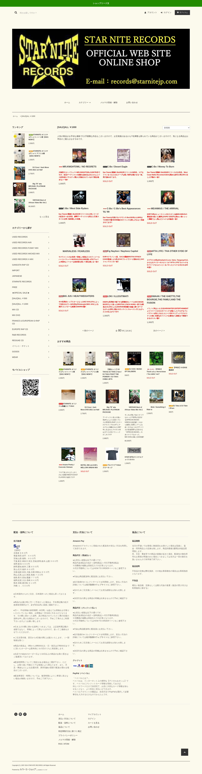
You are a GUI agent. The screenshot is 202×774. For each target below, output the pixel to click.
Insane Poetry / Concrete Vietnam (66, 466)
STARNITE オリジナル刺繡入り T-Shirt (67, 405)
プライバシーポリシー (68, 735)
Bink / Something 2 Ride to (156, 408)
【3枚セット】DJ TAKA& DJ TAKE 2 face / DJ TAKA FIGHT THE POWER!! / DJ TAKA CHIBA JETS (112, 374)
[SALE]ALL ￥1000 (28, 116)
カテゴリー (85, 102)
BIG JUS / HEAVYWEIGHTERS (76, 296)
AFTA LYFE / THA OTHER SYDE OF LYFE (167, 253)
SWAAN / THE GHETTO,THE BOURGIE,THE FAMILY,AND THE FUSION (164, 299)
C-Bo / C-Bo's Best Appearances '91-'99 (122, 210)
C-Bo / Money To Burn (160, 166)
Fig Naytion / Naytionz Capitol (120, 251)
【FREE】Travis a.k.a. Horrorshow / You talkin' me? (156, 371)
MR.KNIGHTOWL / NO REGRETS (78, 166)
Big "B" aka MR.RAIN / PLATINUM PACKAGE (37, 186)
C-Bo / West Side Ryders (73, 208)
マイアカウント (94, 714)
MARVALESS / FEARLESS (74, 251)
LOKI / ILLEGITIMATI (115, 296)
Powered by (29, 769)
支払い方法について (67, 719)
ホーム (67, 102)
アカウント (152, 12)
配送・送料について (67, 723)
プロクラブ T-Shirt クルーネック (112, 466)
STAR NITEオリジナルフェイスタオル (134, 458)
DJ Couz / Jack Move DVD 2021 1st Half (39, 168)
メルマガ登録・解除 (108, 102)
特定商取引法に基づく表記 (69, 731)
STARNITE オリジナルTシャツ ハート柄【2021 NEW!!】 (38, 137)
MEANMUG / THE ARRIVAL (163, 208)
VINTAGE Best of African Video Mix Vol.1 (38, 201)
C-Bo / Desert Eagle (115, 166)
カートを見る (93, 723)
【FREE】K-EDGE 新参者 (178, 369)
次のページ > (159, 330)
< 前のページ (88, 330)
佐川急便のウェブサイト (96, 585)
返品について (64, 727)
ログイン (167, 12)
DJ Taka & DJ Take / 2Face (178, 407)
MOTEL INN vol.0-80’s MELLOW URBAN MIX (89, 466)
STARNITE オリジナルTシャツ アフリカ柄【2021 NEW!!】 (38, 153)
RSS (60, 744)
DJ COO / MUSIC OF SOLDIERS (133, 370)
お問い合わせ (132, 102)
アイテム (182, 12)
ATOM (66, 744)
